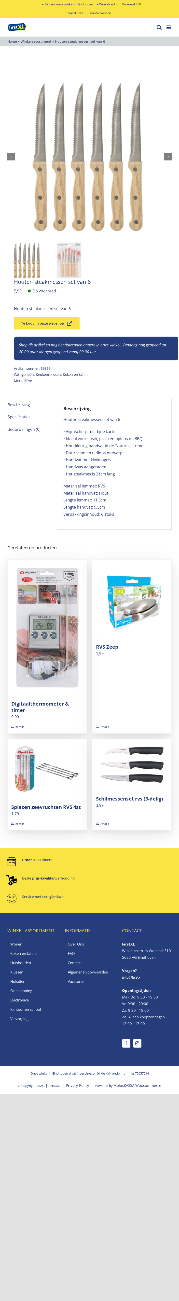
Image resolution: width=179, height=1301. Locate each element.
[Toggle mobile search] (159, 27)
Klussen (16, 972)
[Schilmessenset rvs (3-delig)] (132, 765)
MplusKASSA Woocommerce (137, 1085)
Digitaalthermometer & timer (40, 706)
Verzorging (19, 1018)
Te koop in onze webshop (46, 323)
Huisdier (17, 981)
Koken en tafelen (77, 374)
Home (12, 41)
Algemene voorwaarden (88, 972)
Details (19, 727)
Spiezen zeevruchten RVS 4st (46, 807)
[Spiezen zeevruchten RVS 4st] (47, 769)
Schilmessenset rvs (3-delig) (129, 798)
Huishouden (20, 962)
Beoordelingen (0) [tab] (24, 429)
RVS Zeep (107, 647)
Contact (74, 962)
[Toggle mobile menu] (169, 27)
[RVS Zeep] (132, 599)
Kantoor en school (25, 1009)
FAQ (71, 953)
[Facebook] (126, 1043)
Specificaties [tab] (19, 417)
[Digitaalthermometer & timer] (47, 628)
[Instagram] (137, 1043)
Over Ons (76, 944)
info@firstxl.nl (134, 977)
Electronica (19, 1000)
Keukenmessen (48, 374)
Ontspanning (21, 990)
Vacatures (76, 981)
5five (28, 380)
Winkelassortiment (36, 41)
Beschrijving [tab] (19, 404)
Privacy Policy (77, 1085)
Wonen (16, 944)
